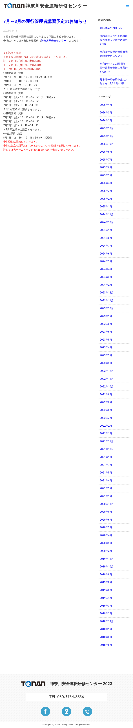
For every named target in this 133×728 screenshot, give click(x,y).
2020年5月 (106, 527)
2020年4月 (106, 535)
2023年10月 (107, 308)
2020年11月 (107, 504)
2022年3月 (106, 417)
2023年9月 (106, 316)
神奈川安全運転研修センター (45, 6)
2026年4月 (106, 104)
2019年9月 (106, 574)
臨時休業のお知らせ (111, 28)
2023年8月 (106, 324)
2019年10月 (107, 566)
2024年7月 (106, 245)
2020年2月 (106, 550)
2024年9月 (106, 230)
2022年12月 (107, 370)
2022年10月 (107, 386)
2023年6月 (106, 331)
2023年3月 (106, 355)
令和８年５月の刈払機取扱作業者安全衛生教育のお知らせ (114, 39)
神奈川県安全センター (53, 40)
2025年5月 (106, 175)
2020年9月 (106, 511)
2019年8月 (106, 582)
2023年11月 (107, 300)
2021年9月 (106, 457)
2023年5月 (106, 339)
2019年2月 (106, 613)
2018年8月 (106, 637)
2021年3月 (106, 488)
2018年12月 (107, 621)
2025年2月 (106, 198)
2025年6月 (106, 167)
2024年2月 (106, 284)
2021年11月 (107, 441)
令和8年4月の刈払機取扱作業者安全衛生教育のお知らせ (114, 67)
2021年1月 (106, 496)
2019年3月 (106, 605)
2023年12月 (107, 292)
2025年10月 (107, 143)
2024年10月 (107, 222)
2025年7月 (106, 159)
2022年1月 (106, 433)
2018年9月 (106, 629)
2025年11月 (107, 136)
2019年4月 (106, 598)
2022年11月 (107, 378)
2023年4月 (106, 347)
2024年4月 (106, 269)
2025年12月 (107, 128)
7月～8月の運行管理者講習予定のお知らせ (45, 21)
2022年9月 (106, 394)
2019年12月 (107, 558)
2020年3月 (106, 543)
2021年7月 (106, 464)
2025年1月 (106, 206)
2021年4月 (106, 480)
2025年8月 (106, 151)
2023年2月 (106, 363)
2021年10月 (107, 449)
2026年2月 (106, 120)
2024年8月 (106, 237)
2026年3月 (106, 112)
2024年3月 (106, 277)
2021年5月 (106, 472)
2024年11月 (107, 214)
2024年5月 (106, 261)
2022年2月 (106, 425)
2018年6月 (106, 644)
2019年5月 (106, 590)
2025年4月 (106, 183)
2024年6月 (106, 253)
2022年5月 (106, 410)
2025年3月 (106, 190)
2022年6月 (106, 402)
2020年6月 (106, 519)
